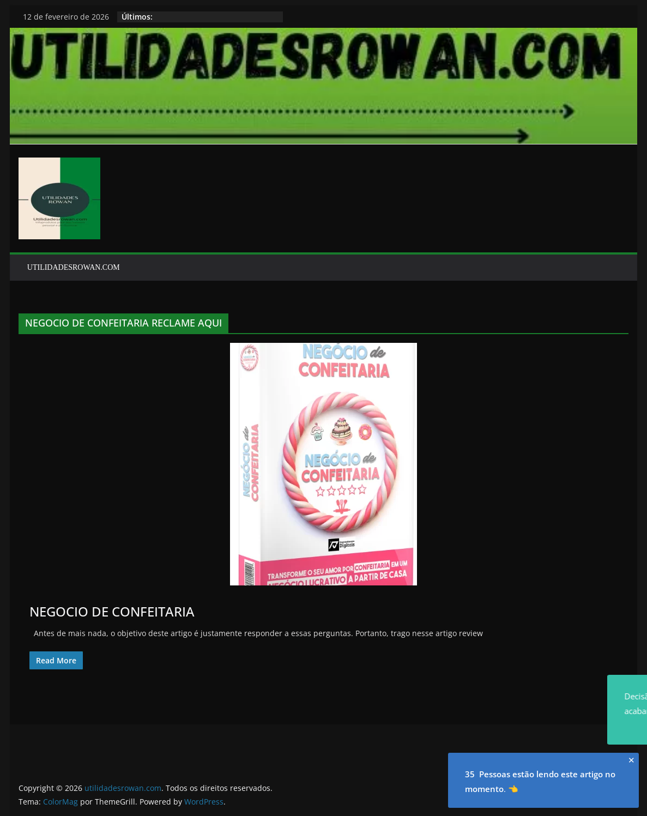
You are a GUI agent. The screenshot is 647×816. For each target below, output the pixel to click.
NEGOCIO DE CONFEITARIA (112, 611)
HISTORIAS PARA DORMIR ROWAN (217, 16)
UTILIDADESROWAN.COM (73, 267)
